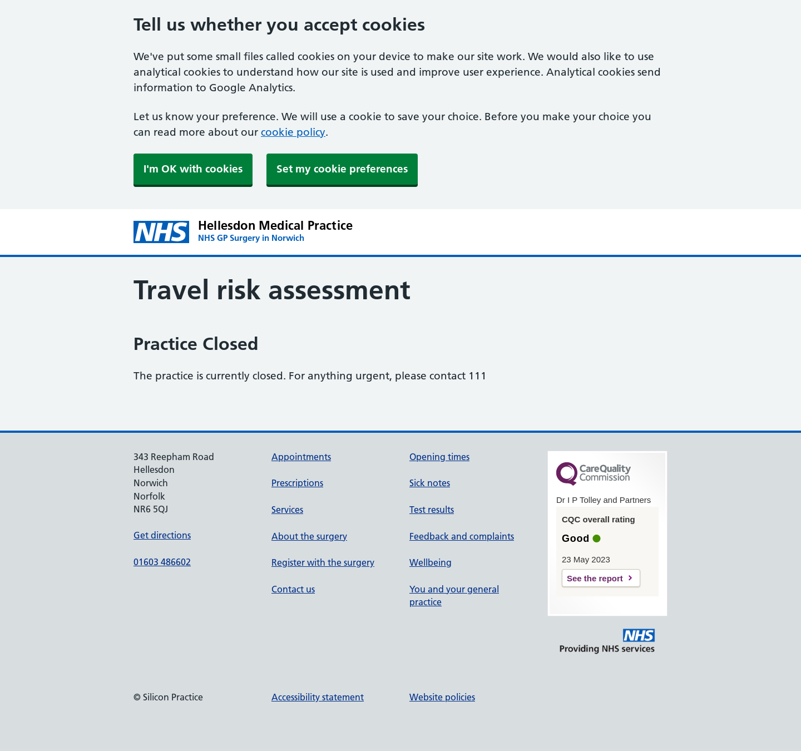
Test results (431, 509)
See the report (595, 578)
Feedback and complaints (461, 536)
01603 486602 (162, 561)
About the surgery (309, 536)
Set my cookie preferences (342, 168)
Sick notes (429, 482)
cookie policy (293, 132)
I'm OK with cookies (193, 168)
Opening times (439, 456)
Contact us (293, 589)
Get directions (162, 535)
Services (287, 509)
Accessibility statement (317, 697)
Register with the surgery (322, 562)
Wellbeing (430, 562)
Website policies (442, 697)
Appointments (301, 456)
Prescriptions (297, 482)
